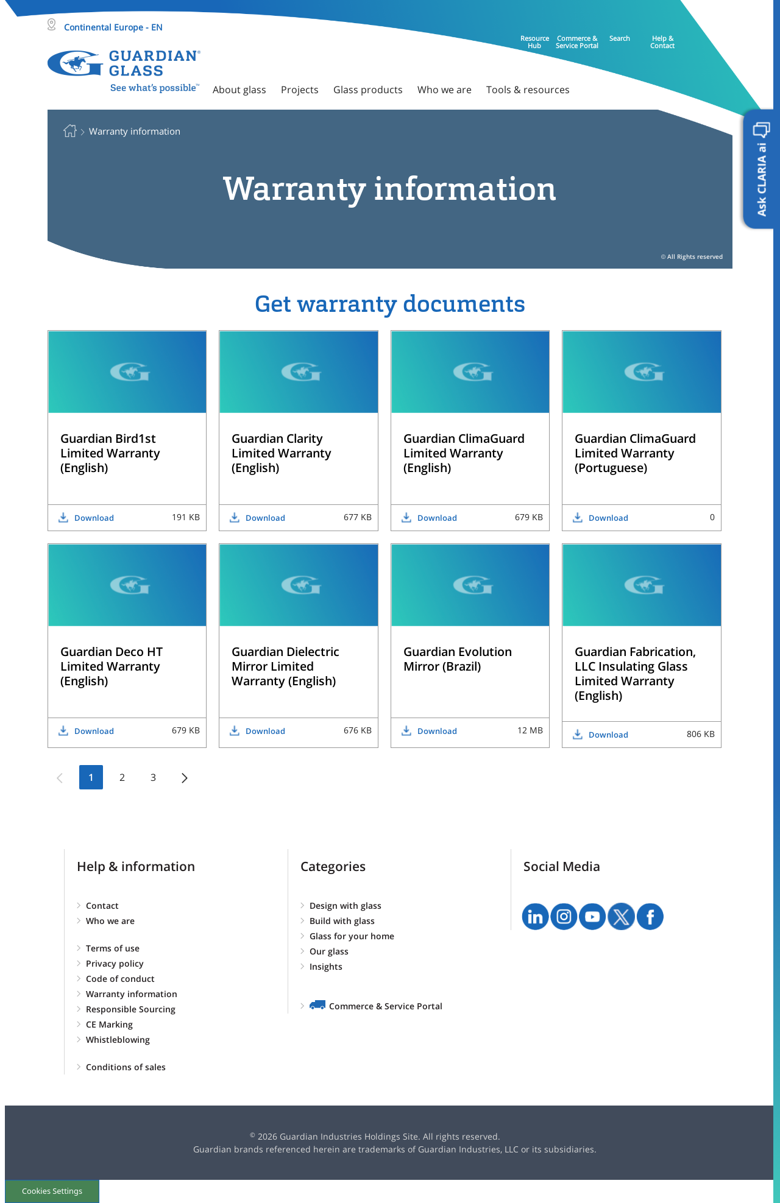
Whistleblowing (118, 1039)
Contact (102, 905)
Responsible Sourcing (131, 1009)
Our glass (329, 951)
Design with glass (345, 905)
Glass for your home (352, 936)
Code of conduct (120, 978)
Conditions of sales (126, 1067)
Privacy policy (115, 963)
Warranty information (131, 994)
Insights (326, 966)
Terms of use (113, 948)
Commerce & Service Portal (385, 1006)
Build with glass (342, 920)
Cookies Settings (52, 1190)
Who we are (110, 920)
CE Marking (109, 1024)
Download (94, 517)
